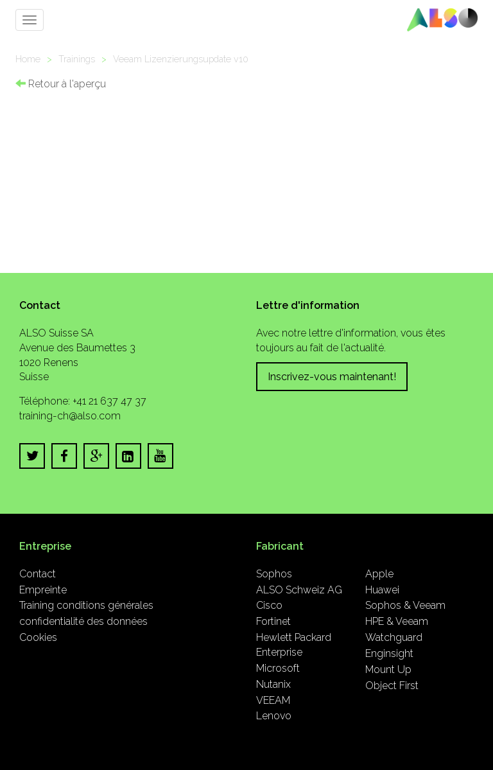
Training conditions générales (86, 605)
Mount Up (388, 669)
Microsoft (278, 668)
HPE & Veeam (396, 621)
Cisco (269, 605)
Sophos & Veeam (405, 605)
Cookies (38, 637)
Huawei (382, 590)
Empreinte (43, 590)
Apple (379, 574)
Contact (37, 574)
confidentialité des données (83, 621)
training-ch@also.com (70, 416)
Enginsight (389, 653)
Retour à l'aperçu (60, 84)
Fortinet (273, 621)
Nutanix (273, 684)
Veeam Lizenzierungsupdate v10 (180, 58)
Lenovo (273, 716)
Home (27, 58)
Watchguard (393, 637)
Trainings (76, 58)
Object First (392, 685)
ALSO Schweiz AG (299, 590)
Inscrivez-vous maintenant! (332, 377)
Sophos (274, 574)
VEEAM (273, 700)
